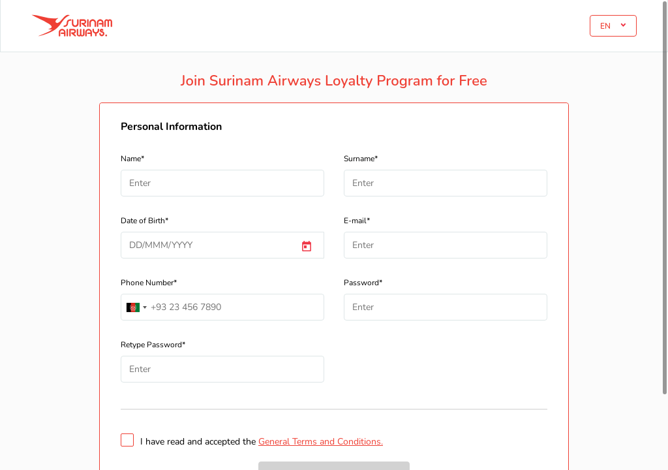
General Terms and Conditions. (320, 441)
